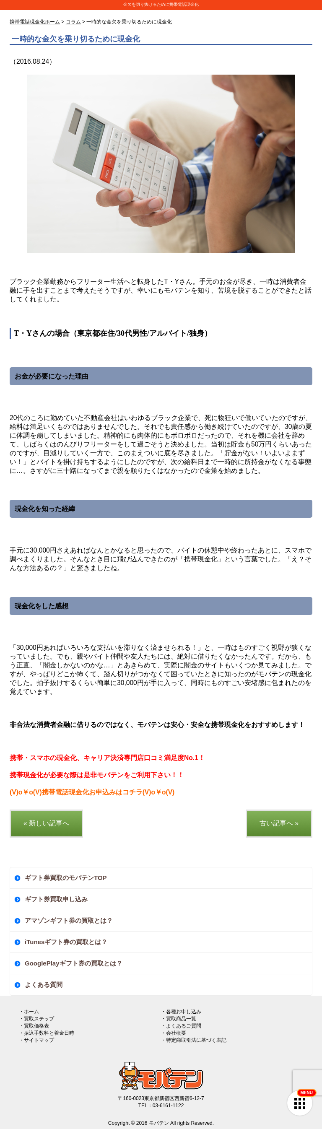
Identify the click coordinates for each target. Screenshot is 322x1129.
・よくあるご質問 (181, 1026)
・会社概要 (173, 1033)
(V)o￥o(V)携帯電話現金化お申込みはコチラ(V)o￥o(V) (92, 792)
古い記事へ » (279, 823)
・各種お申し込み (181, 1012)
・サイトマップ (36, 1040)
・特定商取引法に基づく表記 (193, 1040)
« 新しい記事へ (46, 823)
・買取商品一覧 (178, 1019)
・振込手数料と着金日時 (46, 1033)
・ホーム (29, 1012)
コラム (73, 22)
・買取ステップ (36, 1019)
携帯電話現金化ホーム (35, 22)
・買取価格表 (34, 1026)
